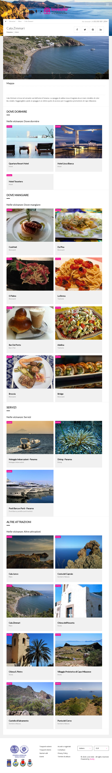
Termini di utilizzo (64, 757)
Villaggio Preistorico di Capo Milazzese (74, 671)
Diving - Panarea (64, 459)
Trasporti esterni (45, 746)
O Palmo (12, 296)
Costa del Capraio (65, 574)
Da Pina (60, 247)
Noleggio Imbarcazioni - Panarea (23, 459)
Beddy (92, 759)
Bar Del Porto (15, 345)
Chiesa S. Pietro (15, 671)
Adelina (60, 345)
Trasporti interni (45, 750)
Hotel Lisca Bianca (65, 163)
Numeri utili (43, 753)
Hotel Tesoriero (16, 181)
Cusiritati (13, 247)
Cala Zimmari (14, 623)
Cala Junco (13, 574)
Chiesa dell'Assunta (65, 623)
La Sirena (61, 296)
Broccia (12, 394)
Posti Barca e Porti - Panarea (21, 508)
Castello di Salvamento (18, 720)
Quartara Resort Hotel (19, 163)
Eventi (41, 757)
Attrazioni (12, 21)
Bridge (60, 394)
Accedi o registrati (64, 746)
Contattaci (61, 750)
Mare (20, 21)
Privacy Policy (63, 753)
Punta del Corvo (64, 720)
